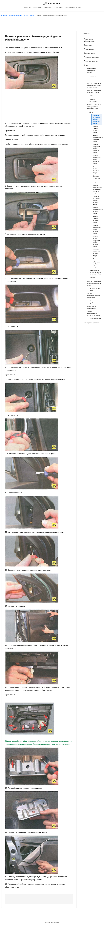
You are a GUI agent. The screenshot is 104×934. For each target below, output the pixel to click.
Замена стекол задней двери (95, 219)
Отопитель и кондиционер (91, 307)
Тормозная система (91, 61)
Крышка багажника (93, 100)
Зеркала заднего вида (95, 289)
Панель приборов (92, 302)
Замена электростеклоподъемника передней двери (97, 138)
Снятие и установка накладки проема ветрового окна (94, 107)
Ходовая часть (89, 53)
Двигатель (87, 45)
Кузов (86, 65)
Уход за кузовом (95, 318)
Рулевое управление (91, 57)
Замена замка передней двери (96, 170)
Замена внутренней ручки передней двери (97, 159)
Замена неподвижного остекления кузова (93, 313)
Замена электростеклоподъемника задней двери (97, 210)
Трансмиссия (88, 49)
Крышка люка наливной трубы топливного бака (95, 272)
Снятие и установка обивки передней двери (96, 119)
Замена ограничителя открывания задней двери (97, 263)
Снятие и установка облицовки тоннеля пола (94, 283)
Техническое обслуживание (89, 40)
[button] (81, 39)
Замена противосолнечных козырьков (93, 295)
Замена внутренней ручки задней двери (97, 229)
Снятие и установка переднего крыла (94, 91)
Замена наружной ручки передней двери (96, 148)
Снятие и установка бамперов (93, 78)
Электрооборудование (92, 323)
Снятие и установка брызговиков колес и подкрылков (94, 85)
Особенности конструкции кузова (91, 70)
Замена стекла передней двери (96, 129)
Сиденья (92, 277)
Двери (91, 112)
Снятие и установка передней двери (96, 179)
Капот (91, 95)
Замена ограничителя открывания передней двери (97, 189)
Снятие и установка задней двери (96, 253)
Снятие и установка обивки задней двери (96, 200)
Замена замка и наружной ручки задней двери (96, 241)
